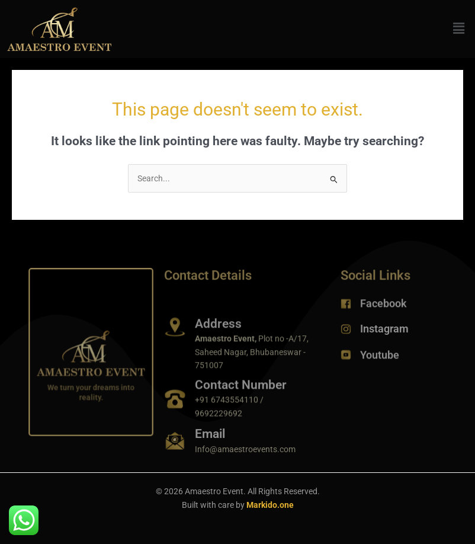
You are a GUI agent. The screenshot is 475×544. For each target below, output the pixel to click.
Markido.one (270, 505)
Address (218, 330)
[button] (459, 29)
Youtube (379, 356)
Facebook (383, 305)
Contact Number (241, 390)
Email (210, 437)
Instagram (384, 330)
